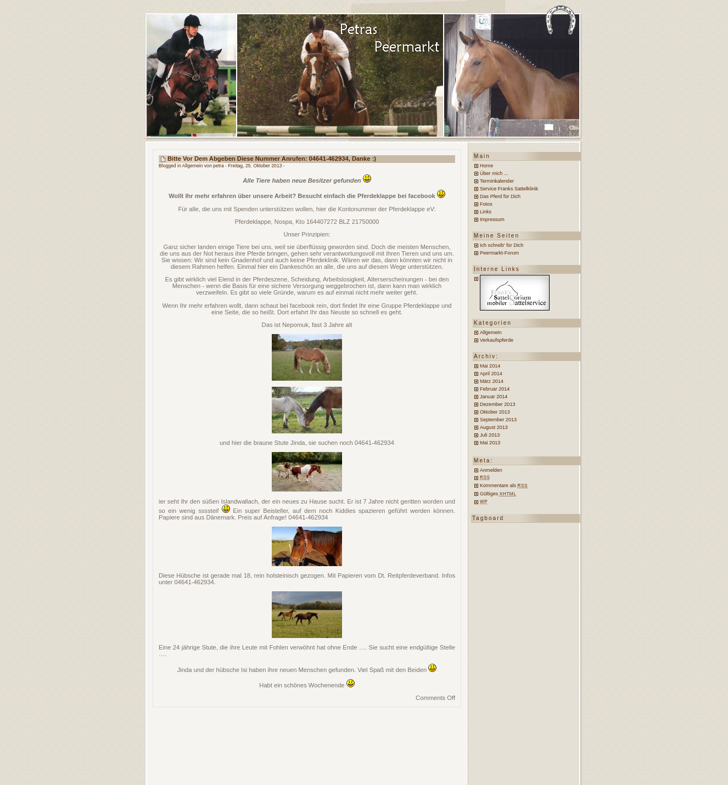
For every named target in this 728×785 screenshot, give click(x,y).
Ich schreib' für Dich (501, 245)
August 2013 (494, 427)
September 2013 (498, 419)
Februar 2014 (494, 389)
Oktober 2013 (495, 412)
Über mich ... (494, 173)
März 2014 (491, 381)
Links (485, 211)
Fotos (486, 204)
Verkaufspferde (496, 340)
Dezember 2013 (497, 404)
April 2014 (491, 373)
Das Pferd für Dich (500, 196)
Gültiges (498, 493)
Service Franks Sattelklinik (509, 188)
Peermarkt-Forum (499, 253)
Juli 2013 (490, 435)
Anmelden (491, 470)
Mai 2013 (490, 442)
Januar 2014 (493, 396)
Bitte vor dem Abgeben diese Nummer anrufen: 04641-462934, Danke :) (271, 158)
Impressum (492, 219)
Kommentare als (504, 485)
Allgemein (192, 165)
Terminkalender (497, 181)
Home (486, 165)
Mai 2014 (490, 366)
